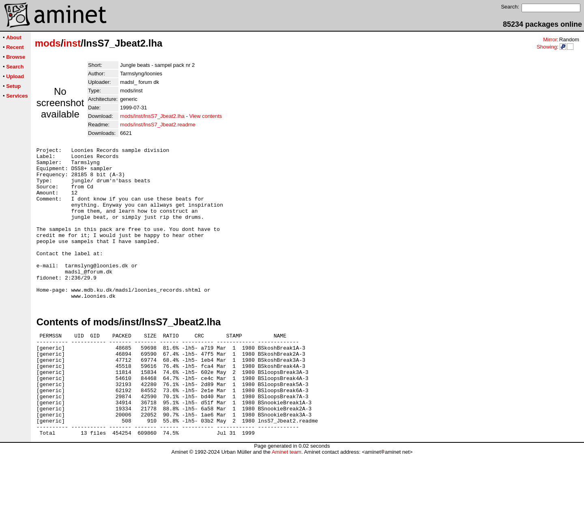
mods (48, 43)
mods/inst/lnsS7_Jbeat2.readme (157, 125)
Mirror (550, 39)
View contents (205, 116)
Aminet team (286, 503)
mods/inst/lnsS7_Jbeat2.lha (152, 116)
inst (72, 43)
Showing (547, 47)
